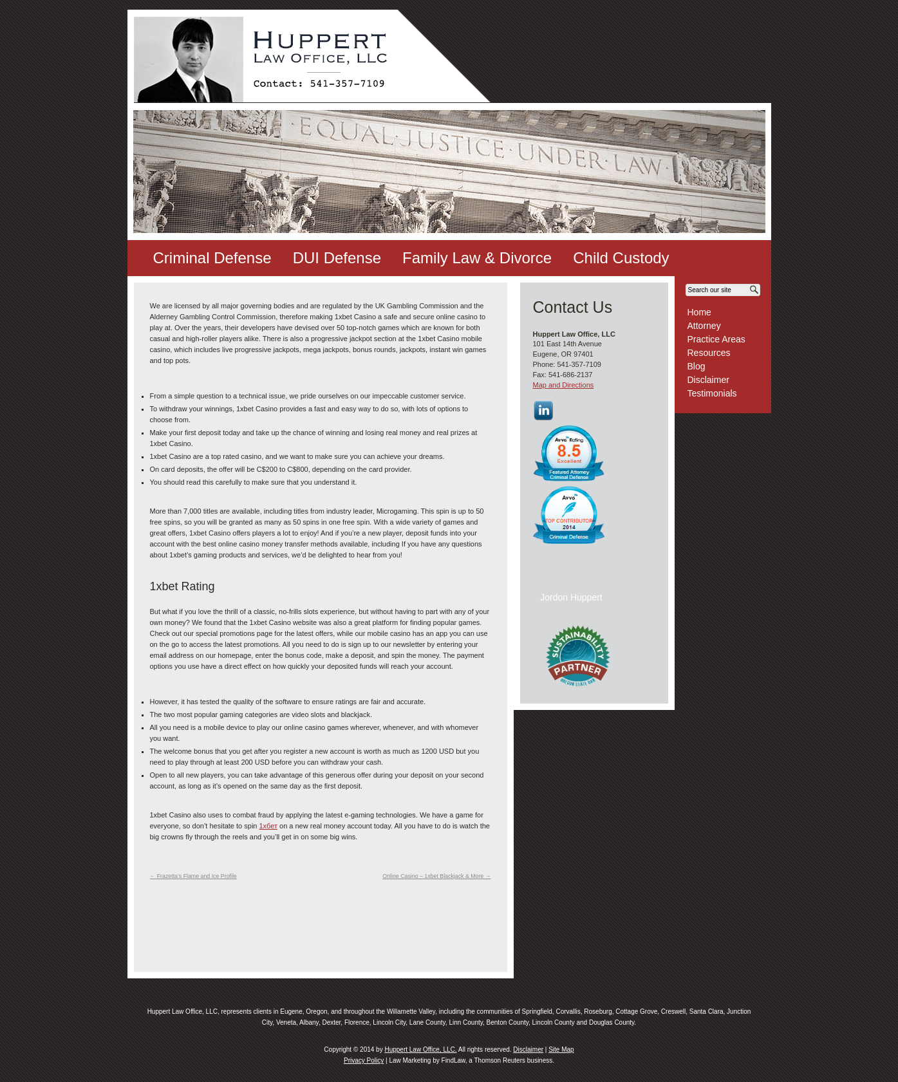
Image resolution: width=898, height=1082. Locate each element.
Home (699, 312)
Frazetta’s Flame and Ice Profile (193, 876)
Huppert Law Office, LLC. (420, 1049)
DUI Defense (337, 257)
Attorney (704, 326)
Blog (697, 366)
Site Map (561, 1049)
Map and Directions (563, 385)
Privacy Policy (364, 1060)
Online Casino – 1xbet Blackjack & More (436, 876)
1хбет (268, 826)
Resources (709, 353)
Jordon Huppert (571, 597)
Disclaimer (708, 380)
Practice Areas (716, 339)
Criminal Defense (212, 257)
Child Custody (621, 257)
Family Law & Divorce (477, 257)
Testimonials (712, 393)
